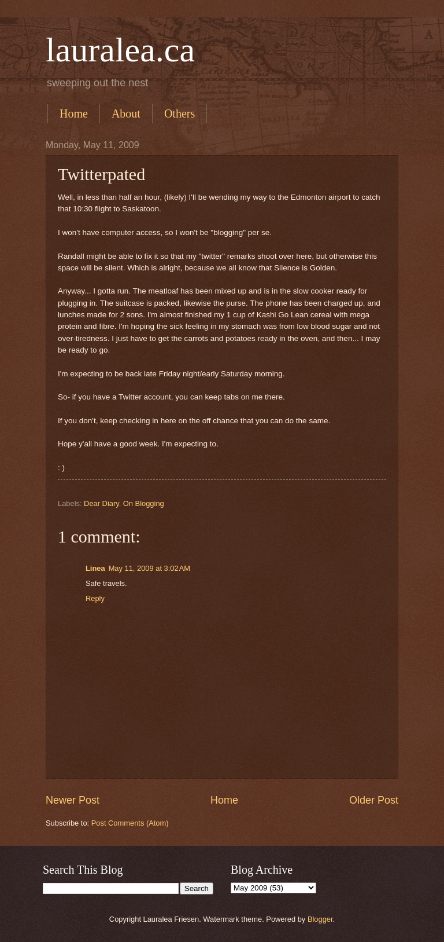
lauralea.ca (120, 50)
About (126, 113)
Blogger (320, 919)
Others (179, 113)
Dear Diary (101, 503)
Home (74, 113)
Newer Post (72, 800)
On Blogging (143, 503)
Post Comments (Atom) (130, 823)
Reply (95, 598)
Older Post (373, 800)
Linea (95, 568)
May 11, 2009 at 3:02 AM (149, 568)
